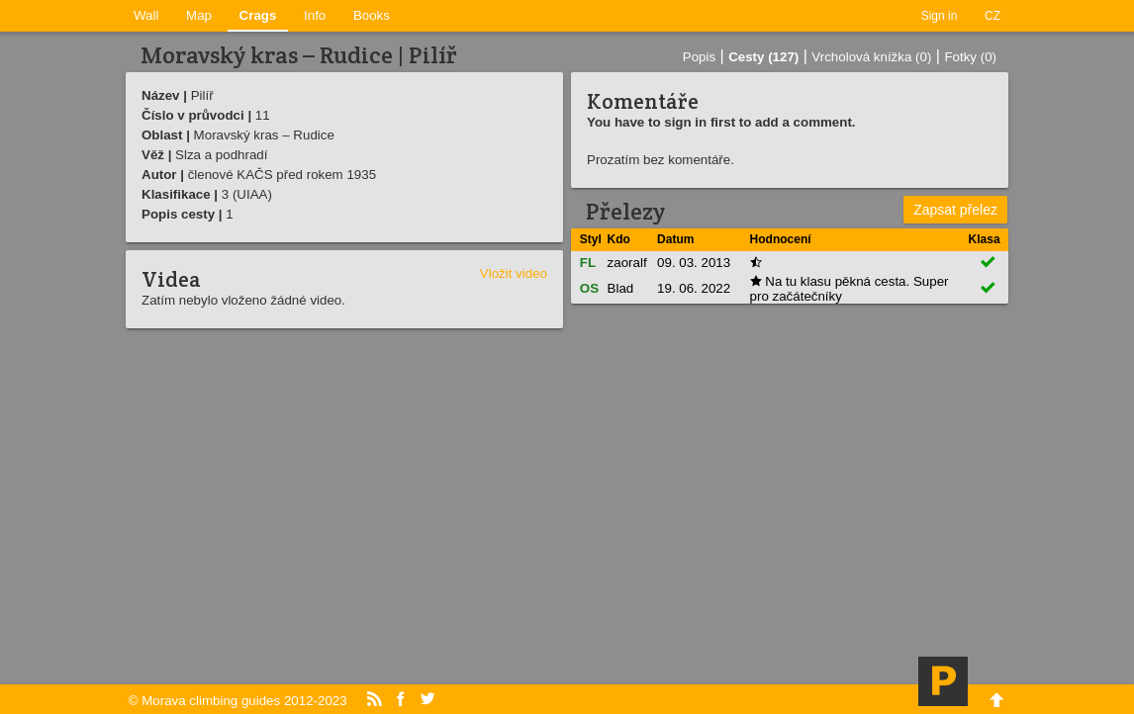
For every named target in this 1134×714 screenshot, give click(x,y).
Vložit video (513, 273)
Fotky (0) (970, 56)
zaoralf (627, 262)
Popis (699, 56)
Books (371, 15)
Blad (621, 288)
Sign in (939, 16)
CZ (992, 16)
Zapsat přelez (955, 210)
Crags (258, 15)
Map (199, 15)
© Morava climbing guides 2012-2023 (238, 700)
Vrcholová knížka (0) (871, 56)
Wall (146, 15)
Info (315, 15)
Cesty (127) (763, 56)
